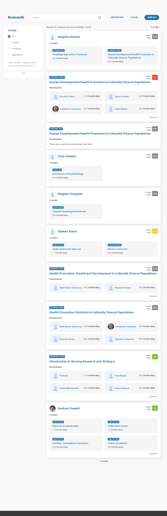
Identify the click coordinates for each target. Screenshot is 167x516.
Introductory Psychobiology (67, 173)
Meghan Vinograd (70, 194)
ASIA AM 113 (58, 245)
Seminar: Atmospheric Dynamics (70, 443)
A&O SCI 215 (113, 439)
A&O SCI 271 (58, 439)
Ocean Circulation (117, 443)
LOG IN (134, 17)
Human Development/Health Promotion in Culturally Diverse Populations (131, 56)
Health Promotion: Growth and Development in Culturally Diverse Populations (103, 273)
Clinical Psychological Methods (69, 211)
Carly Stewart (67, 156)
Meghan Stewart (69, 37)
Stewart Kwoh (67, 231)
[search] (64, 17)
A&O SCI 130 (113, 422)
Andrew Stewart (69, 408)
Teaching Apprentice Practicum (69, 54)
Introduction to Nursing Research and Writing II (82, 361)
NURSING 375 (58, 50)
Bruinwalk (16, 17)
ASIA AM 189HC (115, 245)
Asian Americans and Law (66, 248)
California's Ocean (118, 425)
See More (154, 117)
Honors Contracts (117, 248)
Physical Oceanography (65, 425)
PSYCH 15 (57, 170)
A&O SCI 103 (58, 422)
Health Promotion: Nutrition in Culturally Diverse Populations (91, 312)
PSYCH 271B (58, 207)
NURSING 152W (115, 50)
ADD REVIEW (117, 17)
